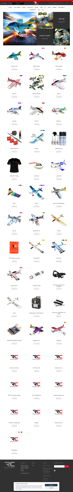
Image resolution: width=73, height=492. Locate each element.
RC (45, 7)
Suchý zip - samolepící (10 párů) (58, 313)
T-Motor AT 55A (36, 285)
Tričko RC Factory (14, 176)
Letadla (10, 7)
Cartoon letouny (36, 93)
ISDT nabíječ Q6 (36, 395)
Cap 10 (14, 230)
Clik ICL (36, 121)
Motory (24, 7)
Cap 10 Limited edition (58, 203)
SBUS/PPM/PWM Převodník (14, 340)
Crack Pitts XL (36, 230)
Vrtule (49, 7)
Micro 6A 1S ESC (14, 368)
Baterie (36, 7)
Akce (39, 9)
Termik (58, 230)
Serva (41, 7)
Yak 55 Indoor (58, 66)
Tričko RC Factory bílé (14, 422)
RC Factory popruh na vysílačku (58, 285)
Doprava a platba (24, 465)
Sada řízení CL (59, 368)
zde (20, 489)
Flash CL (58, 121)
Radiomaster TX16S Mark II (36, 313)
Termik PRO (36, 258)
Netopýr (36, 422)
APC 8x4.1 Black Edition (14, 395)
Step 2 (36, 203)
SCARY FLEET (44, 36)
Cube (14, 313)
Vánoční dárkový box (58, 395)
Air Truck (59, 258)
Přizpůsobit (51, 487)
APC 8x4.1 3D (36, 368)
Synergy (14, 121)
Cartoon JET (14, 66)
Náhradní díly (33, 9)
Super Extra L (14, 285)
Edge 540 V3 (36, 340)
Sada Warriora (58, 148)
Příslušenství (61, 7)
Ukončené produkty (25, 473)
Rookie (36, 148)
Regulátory (30, 7)
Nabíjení (54, 7)
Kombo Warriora (14, 148)
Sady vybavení (17, 7)
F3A (42, 9)
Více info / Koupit (45, 38)
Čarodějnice (14, 450)
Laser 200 (58, 176)
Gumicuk (36, 176)
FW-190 (61, 19)
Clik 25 (58, 93)
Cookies (22, 470)
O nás (33, 465)
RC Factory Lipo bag (14, 258)
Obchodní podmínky (25, 466)
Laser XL (14, 93)
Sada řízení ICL (59, 422)
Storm (14, 203)
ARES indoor (36, 66)
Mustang (59, 340)
